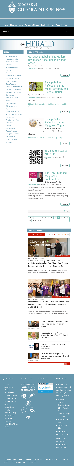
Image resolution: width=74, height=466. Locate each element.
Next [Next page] (34, 220)
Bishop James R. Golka (33, 97)
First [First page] (31, 218)
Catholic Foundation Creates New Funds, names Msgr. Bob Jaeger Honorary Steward (54, 324)
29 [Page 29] (67, 218)
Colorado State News (62, 255)
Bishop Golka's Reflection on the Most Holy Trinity (35, 123)
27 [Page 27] (61, 218)
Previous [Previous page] (37, 218)
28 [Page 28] (64, 218)
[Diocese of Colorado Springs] (37, 6)
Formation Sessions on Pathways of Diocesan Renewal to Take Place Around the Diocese (54, 335)
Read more (65, 75)
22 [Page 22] (45, 218)
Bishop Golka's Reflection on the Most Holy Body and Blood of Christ (35, 86)
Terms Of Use (34, 462)
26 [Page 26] (58, 218)
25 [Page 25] (55, 218)
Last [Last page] (39, 220)
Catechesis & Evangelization (61, 296)
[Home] (63, 32)
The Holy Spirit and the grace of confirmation (35, 177)
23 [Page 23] (48, 218)
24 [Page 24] (52, 218)
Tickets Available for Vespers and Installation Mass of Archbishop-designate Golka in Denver (55, 356)
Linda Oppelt (47, 157)
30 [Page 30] (30, 220)
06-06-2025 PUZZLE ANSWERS (35, 157)
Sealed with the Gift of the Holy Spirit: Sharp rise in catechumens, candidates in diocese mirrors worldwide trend (48, 304)
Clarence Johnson (32, 68)
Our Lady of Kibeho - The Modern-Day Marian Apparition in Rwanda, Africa (47, 60)
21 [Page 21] (42, 218)
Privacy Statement (18, 462)
